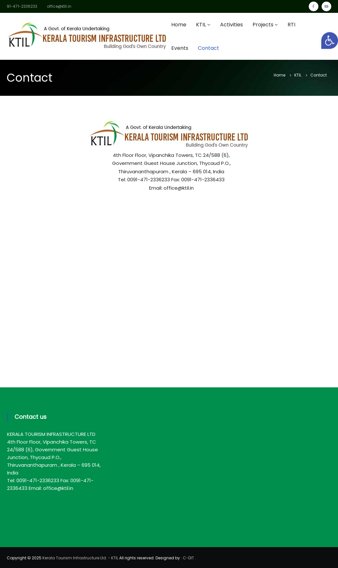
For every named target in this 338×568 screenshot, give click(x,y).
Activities (231, 24)
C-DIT (188, 558)
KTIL (201, 24)
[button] (329, 40)
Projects (263, 24)
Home (178, 24)
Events (179, 48)
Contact (208, 48)
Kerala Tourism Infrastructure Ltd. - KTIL (80, 558)
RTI (291, 24)
